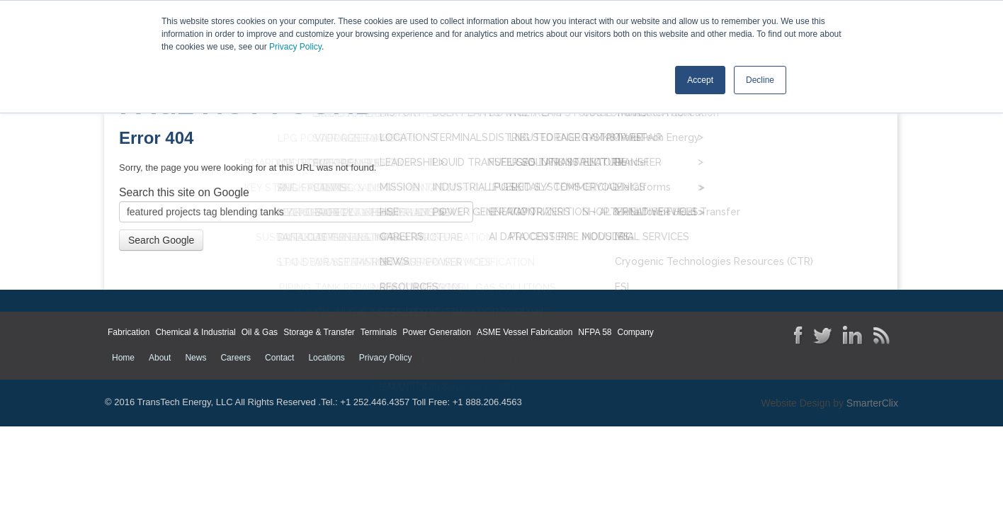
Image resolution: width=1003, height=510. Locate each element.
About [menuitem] (160, 357)
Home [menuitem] (123, 357)
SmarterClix (872, 402)
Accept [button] (700, 80)
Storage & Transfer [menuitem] (319, 331)
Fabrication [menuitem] (128, 331)
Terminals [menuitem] (379, 331)
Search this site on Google (184, 191)
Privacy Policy (295, 47)
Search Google (161, 238)
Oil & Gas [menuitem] (260, 331)
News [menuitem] (195, 357)
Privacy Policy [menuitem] (385, 357)
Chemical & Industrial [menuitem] (195, 331)
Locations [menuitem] (326, 357)
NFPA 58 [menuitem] (594, 331)
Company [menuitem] (635, 331)
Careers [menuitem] (235, 357)
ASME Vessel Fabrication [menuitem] (524, 331)
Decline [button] (760, 80)
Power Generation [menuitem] (436, 331)
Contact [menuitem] (279, 357)
